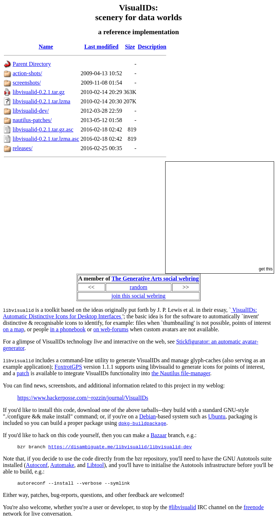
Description (152, 47)
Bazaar (158, 435)
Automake (62, 466)
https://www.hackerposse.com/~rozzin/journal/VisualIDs (82, 398)
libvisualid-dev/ (31, 111)
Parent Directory (32, 64)
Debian (147, 416)
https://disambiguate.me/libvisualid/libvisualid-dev (120, 447)
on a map (13, 329)
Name (46, 47)
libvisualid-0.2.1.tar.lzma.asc (46, 139)
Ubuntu (216, 416)
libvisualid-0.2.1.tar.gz (39, 92)
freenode (253, 509)
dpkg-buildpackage (142, 423)
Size (130, 47)
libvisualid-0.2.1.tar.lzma (41, 101)
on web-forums (110, 329)
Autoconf (37, 466)
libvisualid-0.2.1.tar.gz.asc (43, 129)
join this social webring (138, 296)
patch (23, 373)
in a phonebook (68, 329)
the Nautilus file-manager (180, 373)
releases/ (22, 148)
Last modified (101, 47)
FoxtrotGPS (68, 367)
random (139, 287)
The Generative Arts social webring (155, 278)
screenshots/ (27, 83)
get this (266, 269)
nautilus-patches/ (32, 120)
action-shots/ (27, 73)
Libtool (95, 466)
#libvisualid (182, 509)
